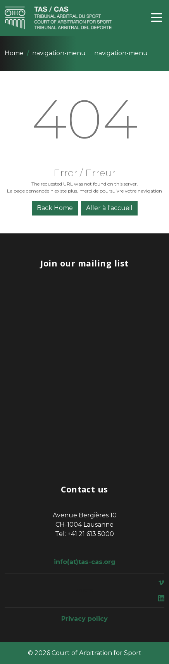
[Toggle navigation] (156, 18)
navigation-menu (59, 53)
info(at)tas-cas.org (85, 562)
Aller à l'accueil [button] (109, 208)
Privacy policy (84, 618)
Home (14, 53)
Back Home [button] (55, 208)
